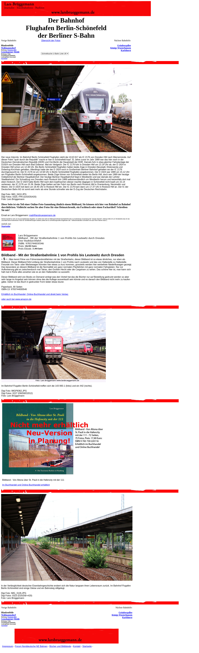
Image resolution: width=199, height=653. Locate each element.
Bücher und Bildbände (60, 646)
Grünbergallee (124, 45)
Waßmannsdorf (8, 48)
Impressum (7, 646)
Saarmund (4, 58)
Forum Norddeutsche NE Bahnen (31, 646)
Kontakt (76, 646)
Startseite (87, 646)
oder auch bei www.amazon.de (16, 299)
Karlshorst (126, 50)
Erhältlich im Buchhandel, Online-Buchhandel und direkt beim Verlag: (34, 294)
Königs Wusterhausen (120, 48)
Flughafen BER (11, 50)
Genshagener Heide (10, 52)
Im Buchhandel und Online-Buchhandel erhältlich (26, 485)
